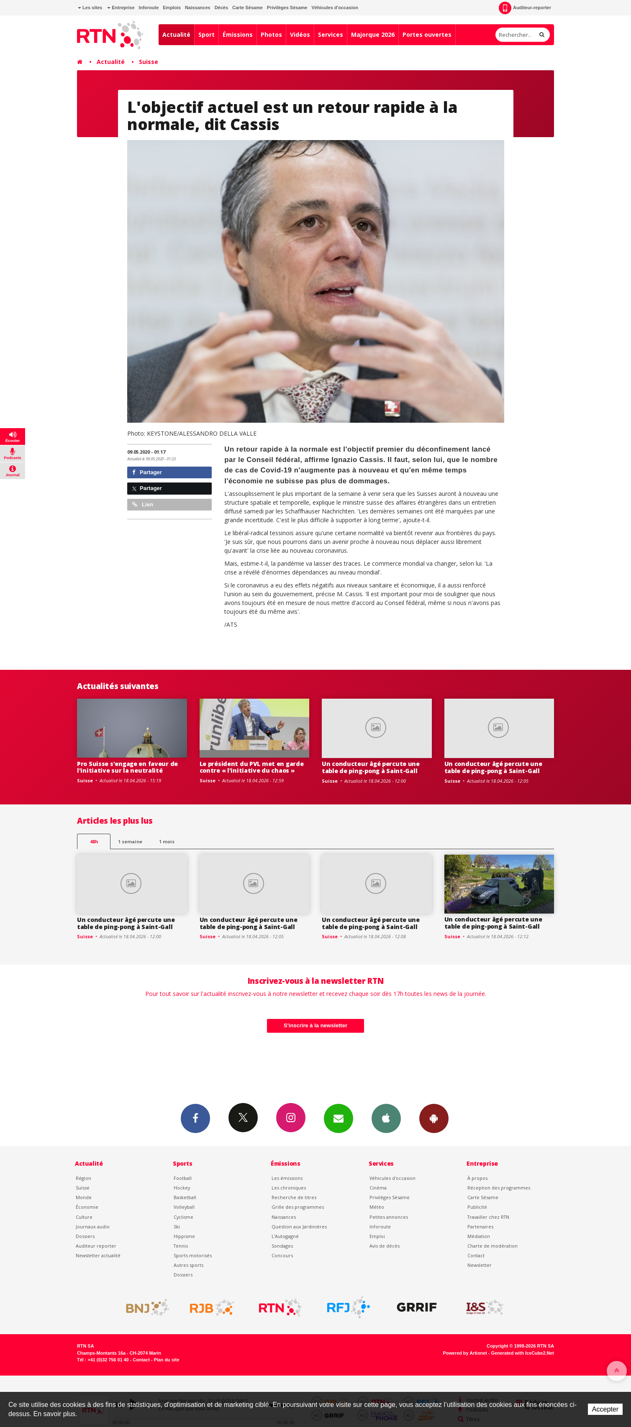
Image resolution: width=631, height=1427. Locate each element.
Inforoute (149, 7)
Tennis (181, 1245)
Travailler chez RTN (488, 1217)
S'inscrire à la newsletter (315, 1025)
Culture (84, 1217)
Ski (177, 1226)
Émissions (238, 34)
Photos (271, 34)
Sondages (282, 1245)
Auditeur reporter (96, 1245)
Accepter (605, 1409)
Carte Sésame (247, 7)
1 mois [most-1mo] (166, 841)
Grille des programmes (298, 1207)
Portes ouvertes (427, 34)
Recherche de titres (294, 1197)
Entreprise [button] (120, 7)
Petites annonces (388, 1217)
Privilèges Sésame (287, 7)
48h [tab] (94, 841)
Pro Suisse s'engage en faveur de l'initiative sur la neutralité (127, 767)
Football (183, 1178)
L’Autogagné (285, 1236)
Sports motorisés (193, 1255)
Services (330, 34)
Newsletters (338, 1118)
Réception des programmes (498, 1187)
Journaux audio (93, 1226)
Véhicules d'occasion (334, 7)
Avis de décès (384, 1245)
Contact (476, 1255)
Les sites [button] (90, 7)
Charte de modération (492, 1245)
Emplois (172, 7)
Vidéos (300, 34)
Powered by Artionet (465, 1353)
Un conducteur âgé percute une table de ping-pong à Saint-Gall (371, 767)
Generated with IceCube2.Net (522, 1353)
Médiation (478, 1236)
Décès (221, 7)
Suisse (148, 62)
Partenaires (480, 1226)
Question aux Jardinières (299, 1226)
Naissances (197, 7)
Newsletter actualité (98, 1255)
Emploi (377, 1236)
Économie (87, 1207)
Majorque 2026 (373, 34)
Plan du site (166, 1359)
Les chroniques (289, 1187)
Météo (376, 1207)
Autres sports (188, 1265)
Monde (84, 1197)
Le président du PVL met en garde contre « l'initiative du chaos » (252, 767)
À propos (477, 1178)
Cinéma (378, 1187)
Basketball (185, 1197)
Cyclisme (183, 1217)
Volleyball (184, 1207)
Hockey (182, 1187)
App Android (434, 1118)
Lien (142, 504)
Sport (206, 34)
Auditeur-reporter (525, 8)
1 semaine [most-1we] (130, 841)
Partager (147, 472)
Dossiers (85, 1236)
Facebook (195, 1118)
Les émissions (287, 1178)
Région (83, 1178)
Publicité (477, 1207)
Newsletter (479, 1265)
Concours (282, 1255)
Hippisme (184, 1236)
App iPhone (386, 1118)
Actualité (176, 34)
